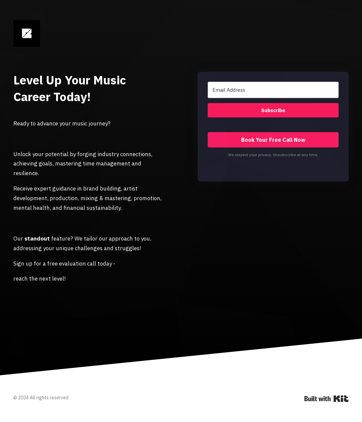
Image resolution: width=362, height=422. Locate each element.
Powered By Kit (326, 399)
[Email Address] (273, 90)
